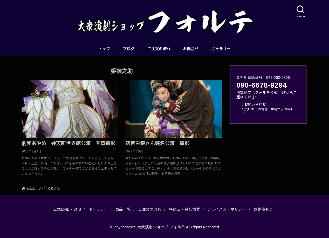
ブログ (128, 49)
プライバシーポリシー (226, 209)
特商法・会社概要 (184, 209)
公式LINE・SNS (67, 209)
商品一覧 (123, 209)
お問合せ (190, 49)
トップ (104, 49)
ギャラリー (221, 49)
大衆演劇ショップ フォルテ (161, 227)
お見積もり (263, 209)
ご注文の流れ (158, 49)
